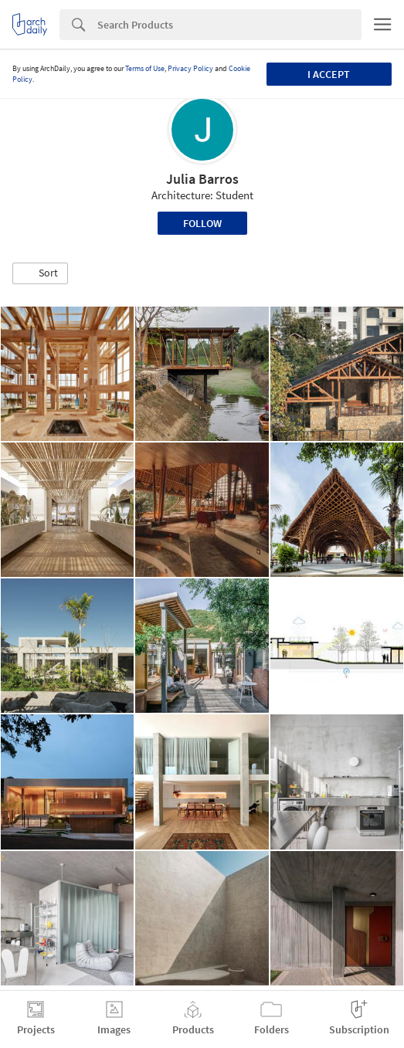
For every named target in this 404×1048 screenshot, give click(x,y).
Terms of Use (145, 68)
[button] (40, 273)
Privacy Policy (190, 68)
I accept (328, 74)
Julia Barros (202, 179)
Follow (202, 223)
